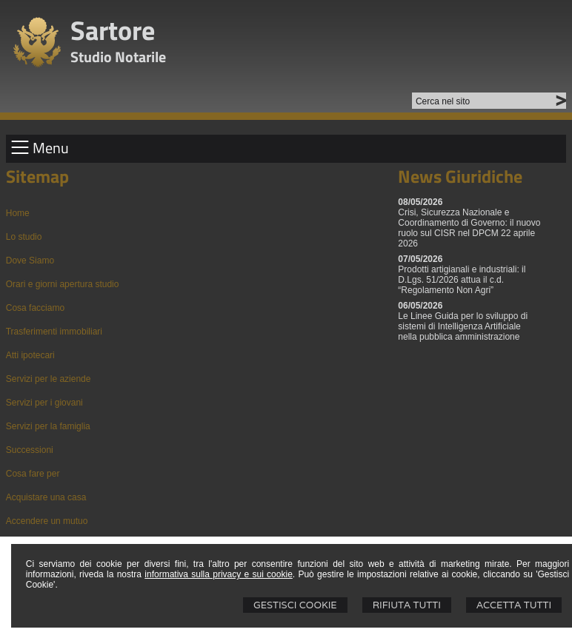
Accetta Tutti (513, 605)
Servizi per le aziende (48, 379)
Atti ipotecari (30, 355)
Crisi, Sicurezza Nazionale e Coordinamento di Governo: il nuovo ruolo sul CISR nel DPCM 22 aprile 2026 (469, 228)
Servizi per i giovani (44, 402)
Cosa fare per (33, 473)
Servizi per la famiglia (48, 426)
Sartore (112, 30)
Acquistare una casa (46, 497)
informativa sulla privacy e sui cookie (218, 574)
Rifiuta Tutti (407, 605)
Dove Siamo (30, 260)
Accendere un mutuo (47, 521)
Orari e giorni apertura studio (62, 284)
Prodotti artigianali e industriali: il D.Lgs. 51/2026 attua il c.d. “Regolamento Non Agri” (461, 279)
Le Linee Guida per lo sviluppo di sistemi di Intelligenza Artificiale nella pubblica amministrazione (463, 326)
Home (18, 213)
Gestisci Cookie (295, 605)
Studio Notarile (118, 56)
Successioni (29, 450)
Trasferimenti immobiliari (54, 331)
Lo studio (24, 237)
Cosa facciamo (35, 308)
